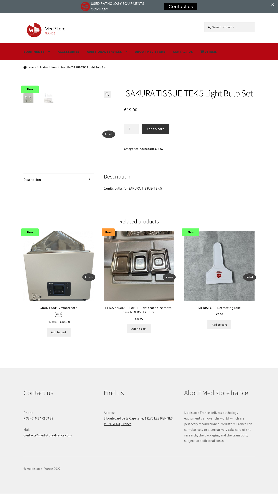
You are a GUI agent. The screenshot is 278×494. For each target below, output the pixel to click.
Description (32, 180)
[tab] (58, 180)
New (54, 67)
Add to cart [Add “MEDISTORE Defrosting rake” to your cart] (219, 325)
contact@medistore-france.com (47, 435)
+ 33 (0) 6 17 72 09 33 (38, 418)
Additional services (104, 51)
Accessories (68, 51)
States (44, 67)
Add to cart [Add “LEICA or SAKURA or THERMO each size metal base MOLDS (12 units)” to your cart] (139, 329)
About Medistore (150, 51)
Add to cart (155, 129)
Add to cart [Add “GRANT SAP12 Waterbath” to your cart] (58, 333)
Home (32, 67)
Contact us (183, 51)
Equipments (34, 51)
